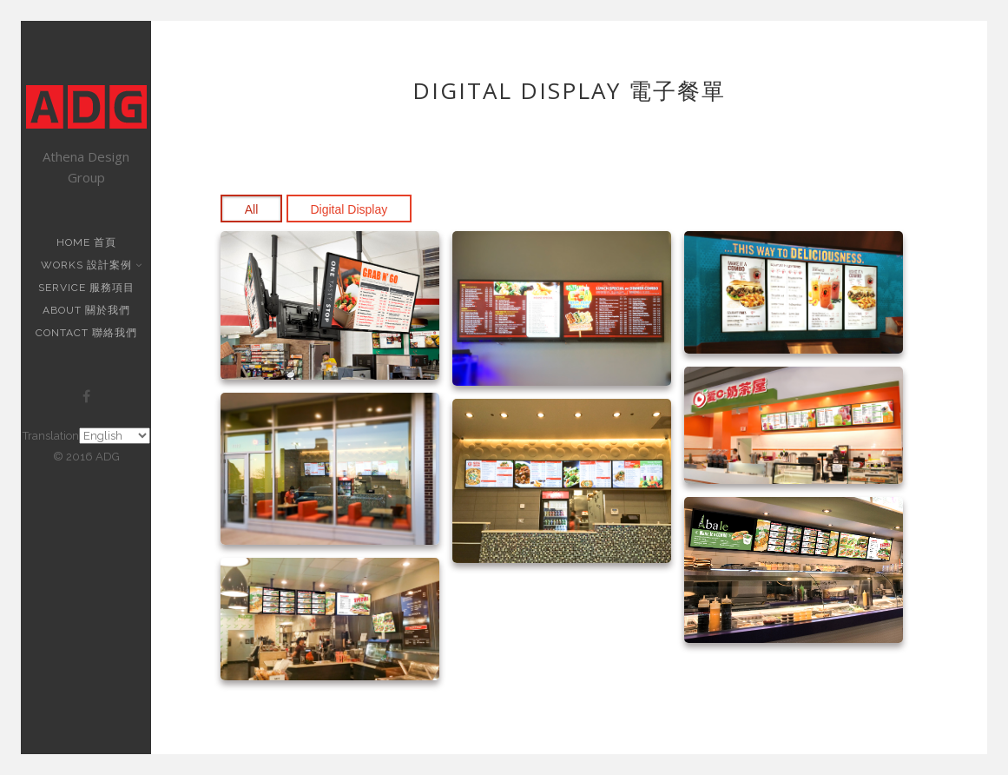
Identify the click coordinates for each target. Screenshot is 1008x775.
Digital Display (349, 209)
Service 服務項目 (86, 288)
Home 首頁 (86, 242)
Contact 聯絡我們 (86, 333)
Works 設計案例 (88, 265)
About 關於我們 (86, 310)
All (252, 209)
